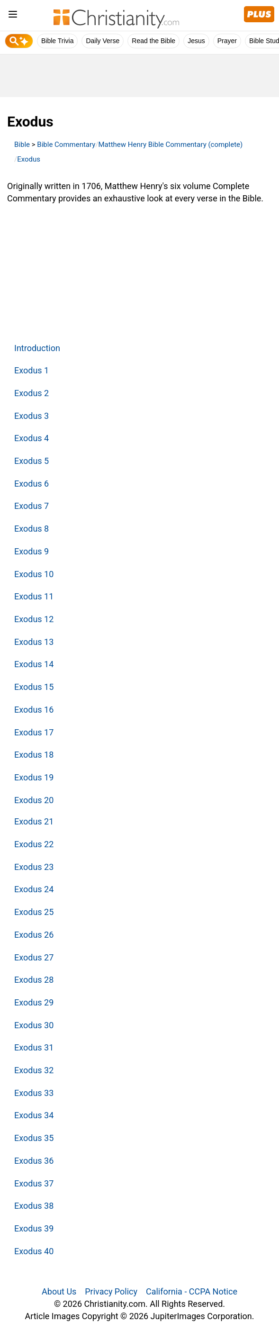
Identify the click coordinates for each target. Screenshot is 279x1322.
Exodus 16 (34, 710)
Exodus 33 (34, 1093)
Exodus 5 (31, 461)
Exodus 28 (34, 980)
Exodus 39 (34, 1228)
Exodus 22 (34, 844)
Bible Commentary (66, 144)
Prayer (227, 41)
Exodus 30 (34, 1025)
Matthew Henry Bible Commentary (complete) (171, 144)
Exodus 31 (34, 1047)
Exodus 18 (34, 755)
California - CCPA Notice (191, 1291)
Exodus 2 (31, 393)
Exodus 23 (34, 867)
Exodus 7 (31, 506)
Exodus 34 (34, 1115)
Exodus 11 (34, 596)
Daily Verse (102, 41)
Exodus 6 (31, 484)
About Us (59, 1291)
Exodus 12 (34, 619)
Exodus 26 (34, 935)
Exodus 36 (34, 1161)
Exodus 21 (34, 821)
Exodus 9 (31, 551)
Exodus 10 (34, 574)
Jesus (196, 41)
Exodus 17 (34, 732)
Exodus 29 (34, 1002)
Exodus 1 (31, 370)
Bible (22, 144)
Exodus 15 (34, 687)
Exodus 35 (34, 1138)
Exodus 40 (34, 1251)
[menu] (12, 16)
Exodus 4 (31, 438)
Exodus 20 (34, 800)
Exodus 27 (34, 957)
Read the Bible (153, 41)
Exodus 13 (34, 642)
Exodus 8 (31, 529)
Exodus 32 (34, 1070)
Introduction (37, 348)
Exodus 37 (34, 1183)
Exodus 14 (34, 664)
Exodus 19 (34, 777)
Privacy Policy (111, 1291)
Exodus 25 (34, 912)
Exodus (28, 159)
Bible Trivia (57, 41)
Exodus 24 (34, 889)
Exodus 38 (34, 1206)
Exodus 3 (31, 416)
